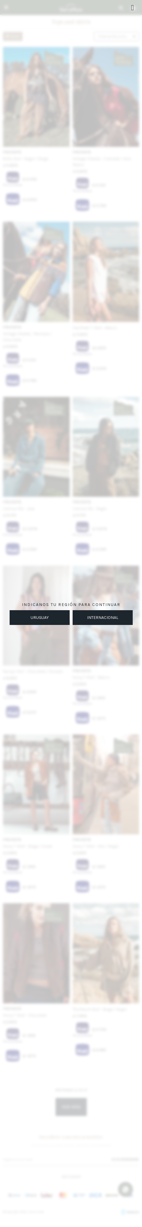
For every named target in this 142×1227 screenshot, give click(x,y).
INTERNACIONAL (102, 617)
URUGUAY (40, 617)
